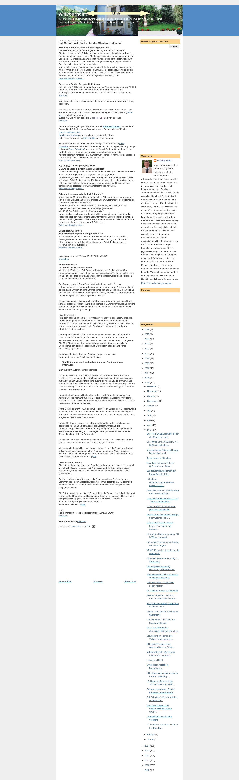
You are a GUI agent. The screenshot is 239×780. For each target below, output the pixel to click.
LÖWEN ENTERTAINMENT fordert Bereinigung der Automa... (160, 525)
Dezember (152, 386)
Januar (150, 739)
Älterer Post (130, 581)
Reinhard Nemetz (112, 126)
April (149, 425)
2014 (147, 746)
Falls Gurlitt (88, 138)
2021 (147, 353)
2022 (147, 348)
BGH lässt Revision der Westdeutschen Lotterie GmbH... (159, 708)
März (150, 430)
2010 (147, 765)
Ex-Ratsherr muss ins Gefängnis (162, 590)
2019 (147, 363)
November (152, 391)
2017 (147, 373)
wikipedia (81, 521)
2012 (147, 755)
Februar (151, 734)
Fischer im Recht (155, 660)
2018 (147, 368)
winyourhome (73, 14)
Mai (149, 420)
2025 (147, 334)
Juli (149, 410)
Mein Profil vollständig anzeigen (156, 283)
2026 (147, 329)
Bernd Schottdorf (77, 149)
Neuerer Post (65, 581)
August (151, 406)
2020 (147, 358)
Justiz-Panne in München (159, 458)
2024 (147, 339)
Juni (149, 415)
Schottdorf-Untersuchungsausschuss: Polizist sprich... (160, 482)
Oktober (151, 396)
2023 (147, 344)
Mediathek (64, 259)
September (152, 401)
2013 (147, 750)
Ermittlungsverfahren (69, 135)
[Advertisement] (84, 556)
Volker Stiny (164, 160)
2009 (147, 770)
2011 (147, 760)
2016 (147, 377)
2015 (147, 382)
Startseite (98, 581)
